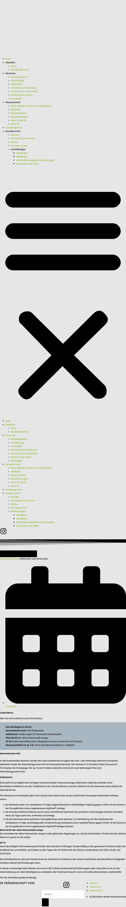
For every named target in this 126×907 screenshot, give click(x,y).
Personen (10, 73)
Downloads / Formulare (23, 138)
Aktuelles (10, 62)
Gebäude (15, 109)
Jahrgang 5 (22, 153)
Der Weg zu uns (19, 146)
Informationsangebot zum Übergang (35, 160)
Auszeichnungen (19, 117)
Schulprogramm (13, 128)
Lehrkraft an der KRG (27, 164)
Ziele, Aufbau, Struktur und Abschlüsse (31, 106)
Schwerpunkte (18, 113)
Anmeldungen (18, 149)
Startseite (5, 559)
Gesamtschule (12, 102)
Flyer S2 (15, 124)
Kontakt (15, 135)
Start (8, 59)
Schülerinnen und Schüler (24, 91)
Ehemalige (16, 99)
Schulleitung (17, 81)
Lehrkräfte (16, 84)
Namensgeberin (19, 77)
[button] (63, 292)
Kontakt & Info (13, 131)
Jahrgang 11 (22, 157)
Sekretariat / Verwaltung (23, 88)
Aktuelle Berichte (20, 70)
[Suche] (45, 902)
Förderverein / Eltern (22, 95)
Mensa (14, 142)
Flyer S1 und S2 (18, 120)
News (14, 66)
